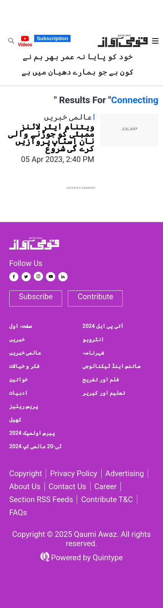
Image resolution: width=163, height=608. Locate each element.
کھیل (15, 420)
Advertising (124, 473)
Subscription (52, 38)
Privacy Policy (73, 473)
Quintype (107, 557)
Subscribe (36, 296)
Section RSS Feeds (41, 499)
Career (105, 486)
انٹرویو (93, 339)
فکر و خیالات (24, 366)
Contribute (95, 296)
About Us (25, 486)
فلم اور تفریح (100, 379)
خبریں (17, 339)
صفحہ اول (20, 326)
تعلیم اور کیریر (103, 393)
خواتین (18, 379)
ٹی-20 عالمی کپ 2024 (35, 446)
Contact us (67, 486)
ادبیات (18, 393)
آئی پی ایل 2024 (102, 326)
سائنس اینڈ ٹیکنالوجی (111, 366)
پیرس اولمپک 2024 (32, 433)
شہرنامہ (93, 353)
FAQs (18, 512)
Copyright (25, 473)
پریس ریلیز (23, 406)
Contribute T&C (107, 499)
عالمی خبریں (25, 353)
